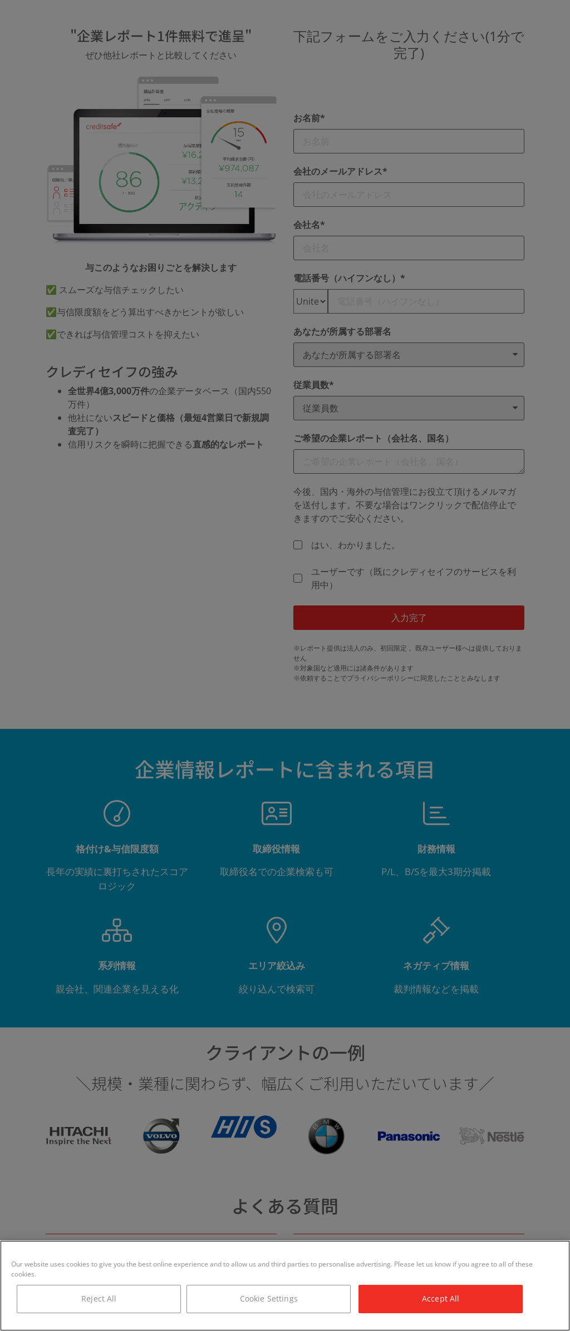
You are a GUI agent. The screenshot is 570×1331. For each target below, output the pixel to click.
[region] (285, 1285)
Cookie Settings (269, 1298)
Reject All (98, 1298)
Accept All (440, 1298)
